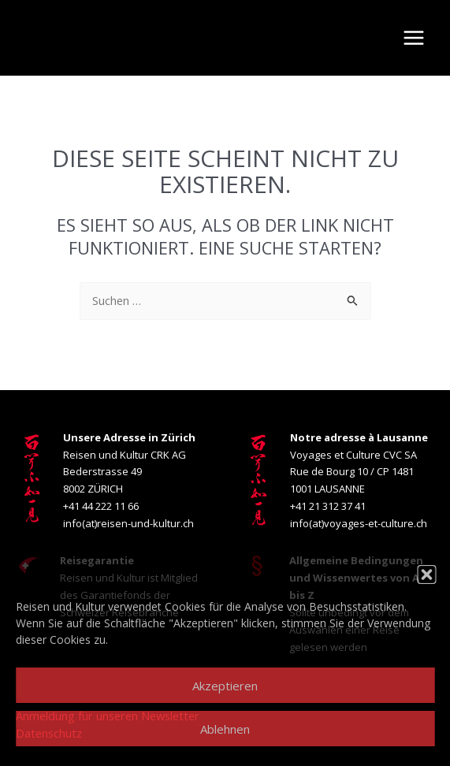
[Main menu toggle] (413, 37)
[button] (426, 574)
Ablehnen (225, 729)
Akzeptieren (225, 685)
